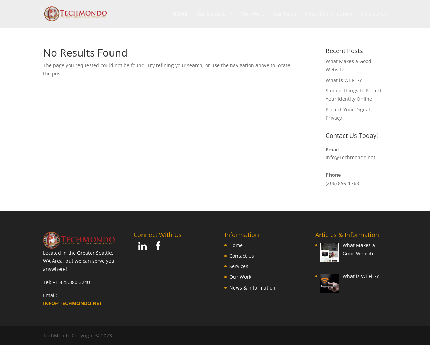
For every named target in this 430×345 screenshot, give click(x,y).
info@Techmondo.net (350, 157)
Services (238, 266)
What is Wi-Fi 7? (344, 80)
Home (236, 245)
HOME (179, 14)
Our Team (284, 14)
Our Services (211, 14)
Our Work (252, 14)
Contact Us (374, 14)
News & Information (328, 14)
